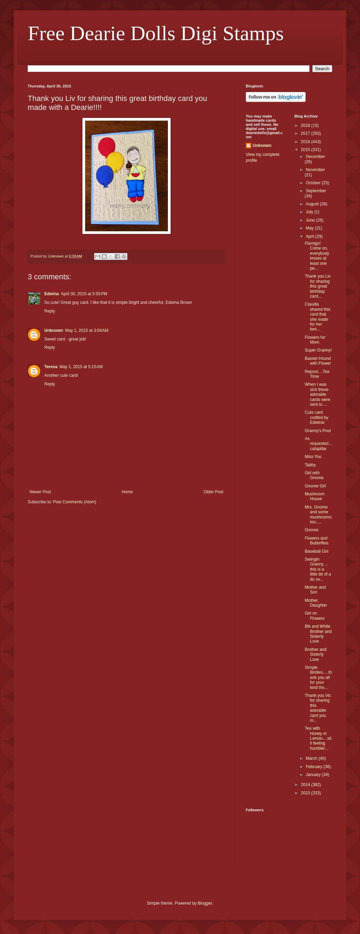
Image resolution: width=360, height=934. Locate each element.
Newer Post (40, 491)
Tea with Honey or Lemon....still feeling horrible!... (318, 738)
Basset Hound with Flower (318, 361)
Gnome (311, 529)
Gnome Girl (315, 486)
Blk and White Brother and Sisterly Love (318, 634)
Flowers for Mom (315, 340)
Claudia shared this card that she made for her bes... (317, 316)
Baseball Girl (316, 551)
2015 (306, 149)
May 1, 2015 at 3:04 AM (86, 330)
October (314, 182)
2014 (306, 784)
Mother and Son (315, 590)
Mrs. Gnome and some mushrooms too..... (318, 514)
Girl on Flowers (314, 615)
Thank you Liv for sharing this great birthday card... (318, 286)
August (313, 204)
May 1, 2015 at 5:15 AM (81, 366)
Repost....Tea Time (317, 374)
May (310, 228)
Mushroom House (314, 496)
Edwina (51, 293)
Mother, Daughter (316, 603)
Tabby (310, 465)
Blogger (205, 903)
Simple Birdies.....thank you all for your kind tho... (318, 677)
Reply (49, 311)
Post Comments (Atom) (74, 501)
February (314, 766)
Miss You (313, 456)
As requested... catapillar (318, 443)
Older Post (213, 491)
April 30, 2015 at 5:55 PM (84, 293)
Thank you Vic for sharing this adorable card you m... (318, 708)
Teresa (50, 366)
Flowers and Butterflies (316, 540)
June (311, 220)
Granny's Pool (318, 430)
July (310, 211)
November (315, 169)
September (316, 190)
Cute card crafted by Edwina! (316, 417)
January (314, 774)
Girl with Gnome (314, 475)
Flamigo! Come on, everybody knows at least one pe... (317, 256)
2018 (306, 125)
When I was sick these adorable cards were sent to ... (317, 394)
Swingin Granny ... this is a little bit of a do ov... (318, 569)
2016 (306, 141)
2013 (306, 793)
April (310, 236)
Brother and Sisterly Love (315, 654)
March (312, 758)
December (315, 156)
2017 (306, 133)
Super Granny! (318, 350)
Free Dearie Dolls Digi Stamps (156, 33)
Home (127, 491)
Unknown (53, 330)
